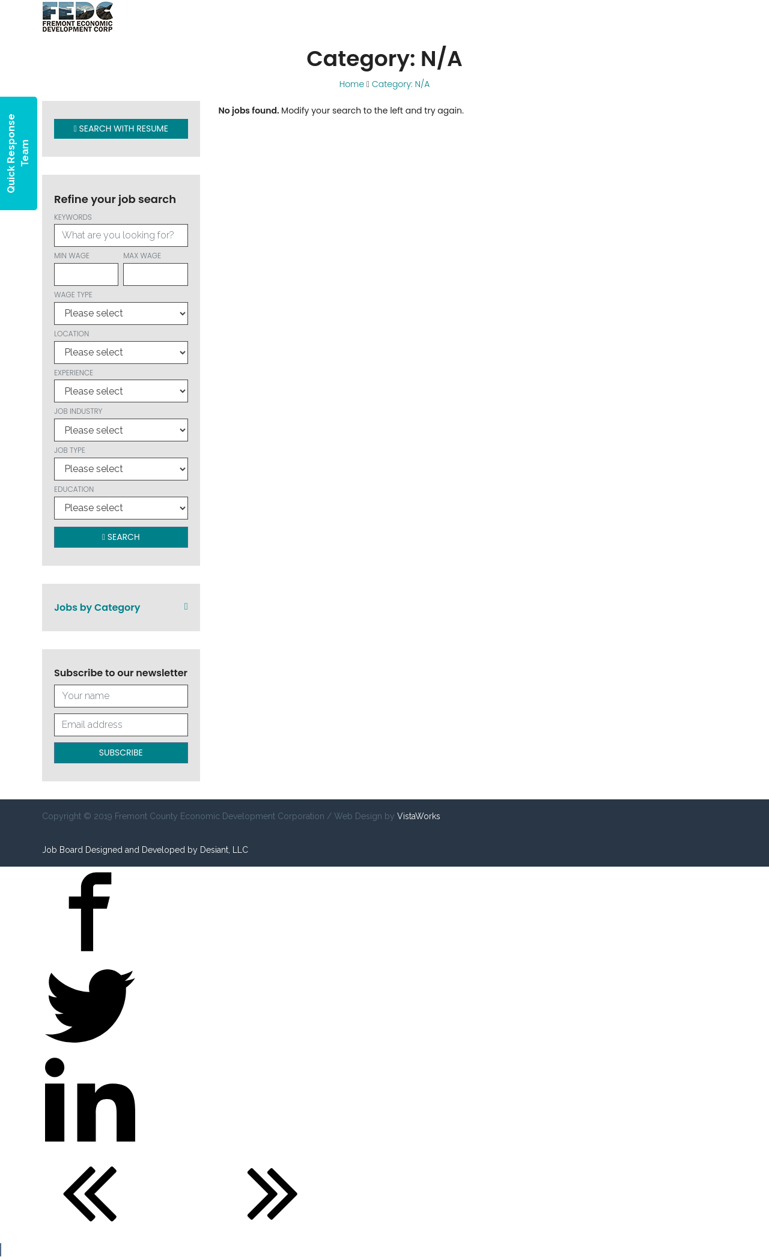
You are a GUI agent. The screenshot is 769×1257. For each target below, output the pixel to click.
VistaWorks (418, 816)
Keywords (121, 229)
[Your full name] (121, 696)
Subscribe (121, 753)
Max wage (155, 268)
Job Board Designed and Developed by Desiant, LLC (145, 850)
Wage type (121, 307)
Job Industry (121, 423)
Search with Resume (121, 129)
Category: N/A (401, 84)
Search (121, 537)
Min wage (86, 268)
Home (352, 84)
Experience (121, 385)
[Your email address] (121, 724)
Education (121, 501)
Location (121, 346)
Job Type (121, 462)
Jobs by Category (121, 607)
